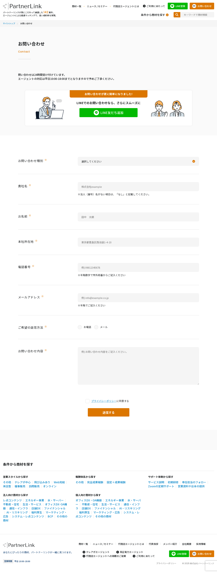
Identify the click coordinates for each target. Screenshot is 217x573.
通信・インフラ (18, 508)
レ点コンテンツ (12, 500)
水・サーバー (56, 500)
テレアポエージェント (98, 552)
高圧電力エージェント (131, 552)
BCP (50, 516)
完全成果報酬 (95, 482)
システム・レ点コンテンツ (28, 516)
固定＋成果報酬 (116, 482)
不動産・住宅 (11, 504)
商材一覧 (76, 6)
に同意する (107, 401)
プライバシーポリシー (103, 401)
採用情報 (201, 544)
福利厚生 (36, 512)
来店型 (7, 486)
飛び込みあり (42, 482)
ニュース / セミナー (97, 6)
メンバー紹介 (170, 544)
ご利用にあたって (155, 6)
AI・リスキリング (17, 512)
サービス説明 (156, 482)
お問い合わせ (205, 6)
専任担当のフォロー (194, 482)
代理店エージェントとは (126, 6)
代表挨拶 (153, 544)
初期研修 (173, 482)
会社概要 (186, 544)
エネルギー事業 (34, 500)
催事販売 (20, 486)
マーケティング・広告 (106, 512)
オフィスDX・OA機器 (89, 500)
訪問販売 (34, 486)
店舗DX (36, 508)
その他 (7, 482)
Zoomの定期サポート (161, 486)
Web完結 (59, 482)
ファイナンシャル (105, 508)
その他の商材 (103, 516)
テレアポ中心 (23, 482)
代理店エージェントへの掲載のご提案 (106, 556)
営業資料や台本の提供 (191, 486)
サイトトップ (9, 23)
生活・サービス (32, 504)
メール (101, 327)
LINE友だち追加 (111, 112)
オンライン (49, 486)
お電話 (84, 327)
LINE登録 (180, 6)
